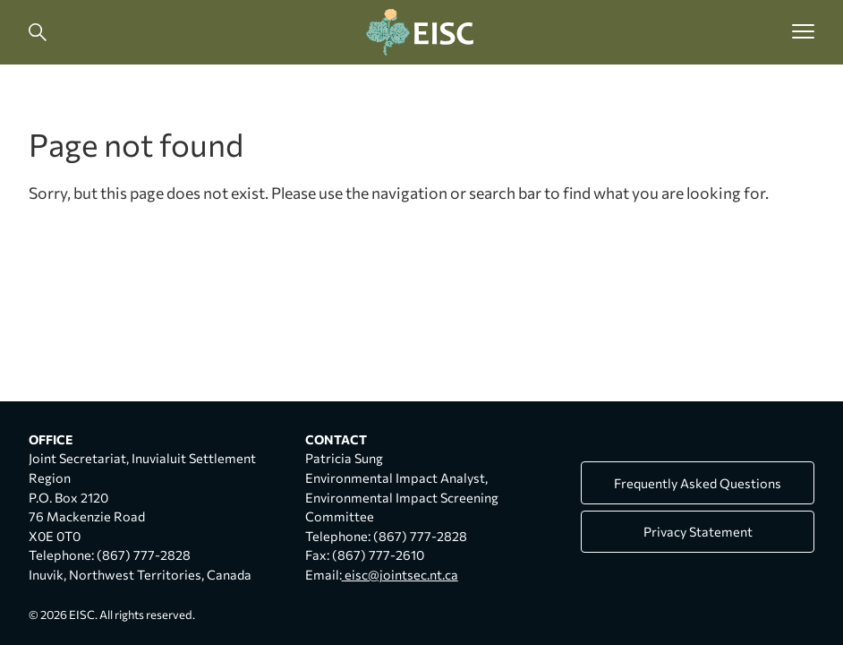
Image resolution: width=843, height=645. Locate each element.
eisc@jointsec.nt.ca (400, 574)
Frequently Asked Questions (697, 483)
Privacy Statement (698, 531)
